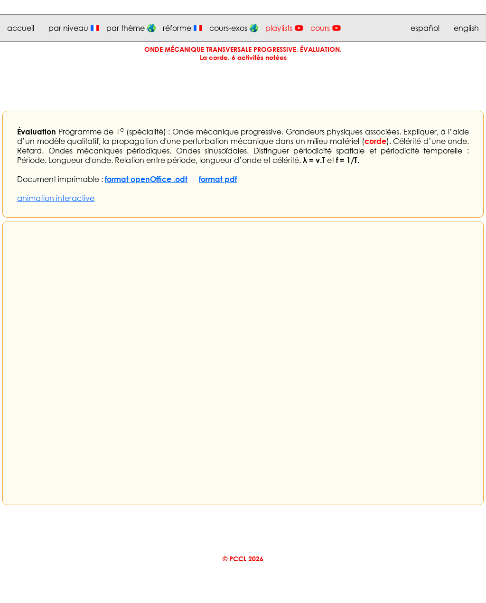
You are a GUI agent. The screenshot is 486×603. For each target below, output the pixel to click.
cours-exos (228, 28)
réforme (177, 28)
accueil (20, 28)
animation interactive (55, 198)
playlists (278, 28)
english (466, 28)
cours (320, 28)
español (425, 28)
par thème (125, 28)
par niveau (68, 28)
